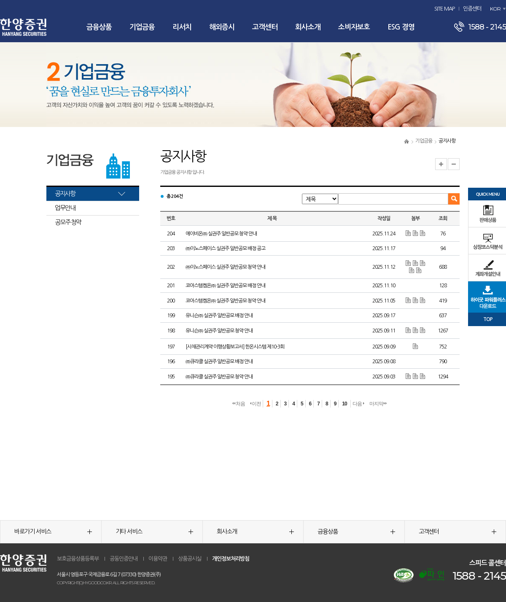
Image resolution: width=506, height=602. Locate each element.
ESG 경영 (401, 27)
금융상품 (99, 27)
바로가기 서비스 (53, 532)
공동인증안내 (123, 559)
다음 (358, 404)
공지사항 (65, 193)
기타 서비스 (154, 532)
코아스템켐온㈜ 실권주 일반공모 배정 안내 (225, 285)
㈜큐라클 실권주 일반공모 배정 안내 (219, 361)
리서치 (181, 27)
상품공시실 (189, 559)
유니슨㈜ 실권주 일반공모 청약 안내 (219, 330)
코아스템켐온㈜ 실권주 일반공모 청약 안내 (225, 300)
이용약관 (157, 559)
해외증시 (221, 27)
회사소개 (307, 27)
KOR (495, 8)
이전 (255, 404)
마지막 (378, 404)
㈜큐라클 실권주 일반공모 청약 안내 (219, 376)
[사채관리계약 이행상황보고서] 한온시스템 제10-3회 (235, 346)
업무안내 (65, 208)
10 (344, 404)
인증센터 (472, 8)
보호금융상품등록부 (78, 559)
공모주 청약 (68, 222)
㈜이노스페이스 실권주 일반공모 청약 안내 (225, 267)
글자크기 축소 (454, 164)
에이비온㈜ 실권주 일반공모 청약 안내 (221, 233)
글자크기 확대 (441, 164)
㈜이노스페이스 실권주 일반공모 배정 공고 (225, 248)
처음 (238, 404)
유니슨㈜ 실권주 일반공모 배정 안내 (219, 315)
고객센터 (264, 27)
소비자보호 (354, 27)
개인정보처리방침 (230, 559)
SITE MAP (444, 8)
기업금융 (142, 27)
